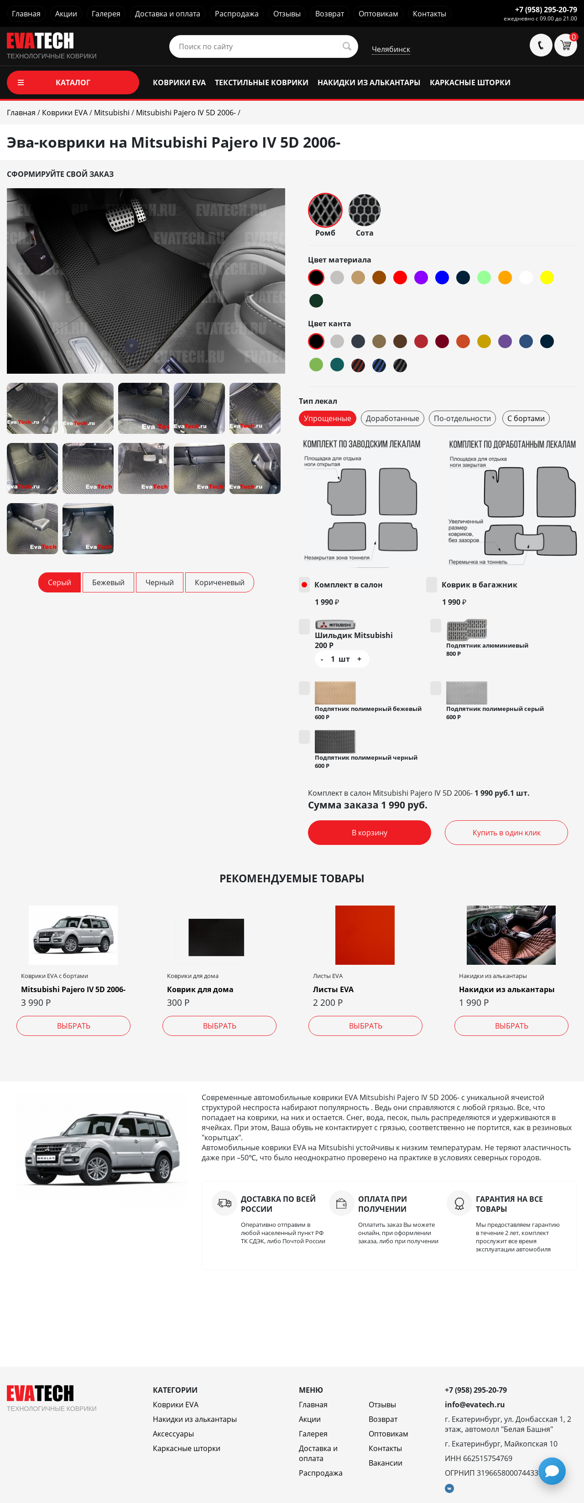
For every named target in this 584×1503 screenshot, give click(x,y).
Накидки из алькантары (507, 989)
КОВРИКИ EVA (179, 82)
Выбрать (73, 1026)
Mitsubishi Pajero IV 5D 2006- (73, 989)
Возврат (329, 14)
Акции (66, 14)
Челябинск (391, 49)
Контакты (429, 14)
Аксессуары (173, 1434)
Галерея (106, 14)
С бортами (526, 418)
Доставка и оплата (167, 14)
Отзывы (287, 14)
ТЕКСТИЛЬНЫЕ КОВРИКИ (261, 82)
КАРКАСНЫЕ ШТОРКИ (470, 82)
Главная (26, 14)
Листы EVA (333, 989)
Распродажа (237, 14)
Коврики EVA (175, 1405)
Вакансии (385, 1463)
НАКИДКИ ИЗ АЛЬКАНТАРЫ (369, 82)
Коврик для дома (200, 989)
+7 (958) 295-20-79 (546, 10)
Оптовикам (378, 14)
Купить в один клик (507, 833)
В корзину (369, 833)
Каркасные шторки (186, 1448)
